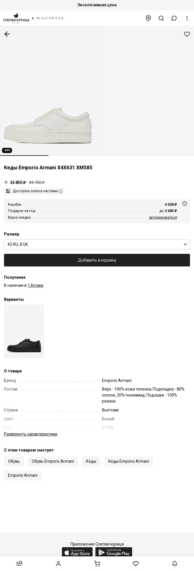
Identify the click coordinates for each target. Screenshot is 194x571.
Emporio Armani (23, 475)
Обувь (14, 461)
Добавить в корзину (97, 260)
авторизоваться (163, 217)
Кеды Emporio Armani (128, 461)
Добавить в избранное (187, 34)
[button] (174, 18)
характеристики (30, 434)
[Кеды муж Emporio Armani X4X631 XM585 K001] (24, 331)
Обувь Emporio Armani (53, 461)
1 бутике (36, 285)
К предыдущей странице (7, 34)
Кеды (91, 461)
